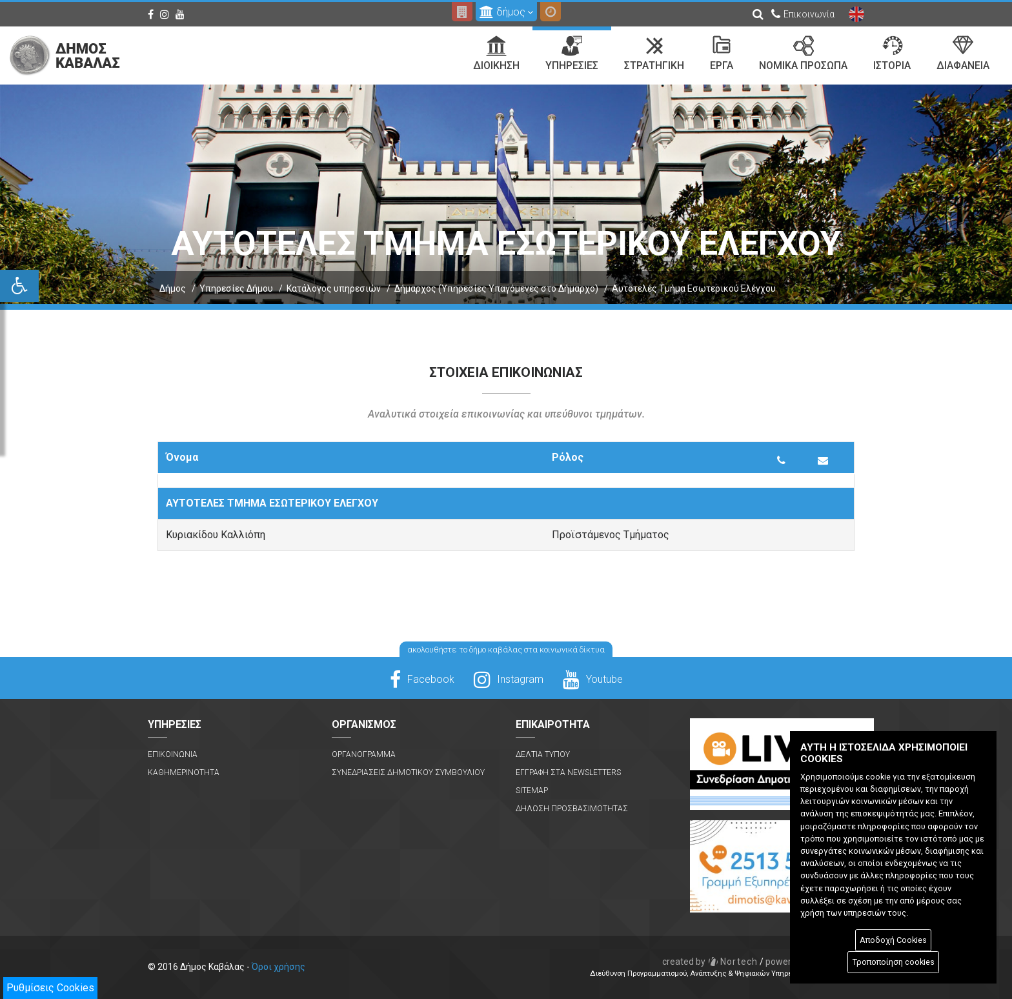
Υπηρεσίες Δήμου (236, 288)
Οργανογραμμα (364, 754)
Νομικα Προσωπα (803, 53)
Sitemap (532, 790)
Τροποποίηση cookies (894, 962)
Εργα (721, 53)
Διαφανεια (962, 53)
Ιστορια (892, 53)
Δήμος (172, 288)
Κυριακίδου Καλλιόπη (215, 535)
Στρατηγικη (654, 53)
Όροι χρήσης (278, 967)
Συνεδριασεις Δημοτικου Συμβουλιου (408, 772)
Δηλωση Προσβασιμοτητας (572, 808)
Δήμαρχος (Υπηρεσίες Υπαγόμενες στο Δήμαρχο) (496, 288)
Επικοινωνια (172, 754)
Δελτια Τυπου (543, 754)
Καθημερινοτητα (183, 772)
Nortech (710, 961)
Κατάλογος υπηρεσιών (334, 288)
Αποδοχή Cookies (893, 940)
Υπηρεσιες (571, 53)
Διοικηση (496, 53)
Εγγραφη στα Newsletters (568, 772)
